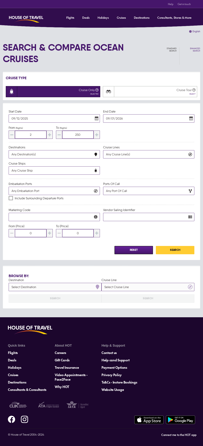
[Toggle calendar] (54, 118)
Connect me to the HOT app (179, 434)
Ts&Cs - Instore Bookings (119, 382)
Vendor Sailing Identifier (119, 210)
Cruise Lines (111, 147)
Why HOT (62, 386)
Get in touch (184, 4)
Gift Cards (62, 360)
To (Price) (62, 226)
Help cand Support (115, 360)
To (61, 127)
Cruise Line (109, 280)
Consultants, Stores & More (174, 17)
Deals (86, 17)
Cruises (121, 17)
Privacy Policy (112, 375)
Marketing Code (19, 210)
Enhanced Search (195, 49)
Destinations (142, 17)
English (196, 31)
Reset (134, 250)
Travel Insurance (67, 367)
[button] (96, 118)
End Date (109, 111)
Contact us (109, 352)
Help (170, 4)
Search (175, 250)
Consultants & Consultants (27, 389)
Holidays (103, 17)
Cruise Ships (17, 163)
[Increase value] (49, 135)
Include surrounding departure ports (39, 198)
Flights (70, 17)
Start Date (15, 111)
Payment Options (114, 367)
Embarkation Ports (20, 184)
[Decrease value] (12, 135)
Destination (16, 280)
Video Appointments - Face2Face (71, 377)
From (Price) (16, 226)
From (16, 127)
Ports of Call (111, 184)
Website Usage (113, 389)
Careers (60, 352)
